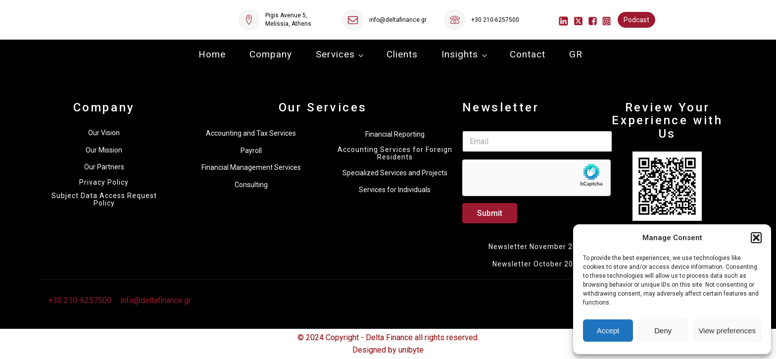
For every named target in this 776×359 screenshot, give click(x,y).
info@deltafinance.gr (398, 19)
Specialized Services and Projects (394, 173)
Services (335, 54)
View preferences (727, 330)
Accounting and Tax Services (251, 133)
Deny (663, 330)
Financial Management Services (251, 167)
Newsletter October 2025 (537, 264)
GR (575, 54)
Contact (527, 54)
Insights (459, 54)
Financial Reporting (395, 134)
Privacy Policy (104, 182)
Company (270, 54)
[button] (756, 238)
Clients (402, 54)
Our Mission (104, 150)
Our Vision (104, 133)
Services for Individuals (395, 190)
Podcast (636, 20)
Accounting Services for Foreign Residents (395, 153)
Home (212, 54)
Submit (489, 213)
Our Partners (104, 167)
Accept (608, 330)
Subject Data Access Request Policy (104, 199)
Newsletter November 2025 (537, 247)
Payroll (251, 150)
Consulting (251, 185)
